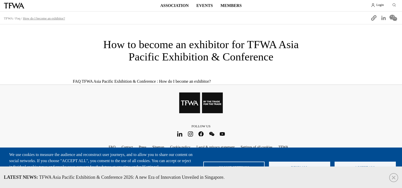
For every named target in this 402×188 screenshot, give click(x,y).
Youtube (222, 134)
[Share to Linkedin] (383, 18)
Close (393, 177)
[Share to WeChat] (393, 18)
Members (231, 5)
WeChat (211, 134)
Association (174, 5)
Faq (18, 18)
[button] (374, 18)
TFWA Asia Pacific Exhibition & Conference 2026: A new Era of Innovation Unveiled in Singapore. (114, 177)
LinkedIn (180, 134)
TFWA (14, 5)
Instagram (190, 134)
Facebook (201, 134)
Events (204, 5)
